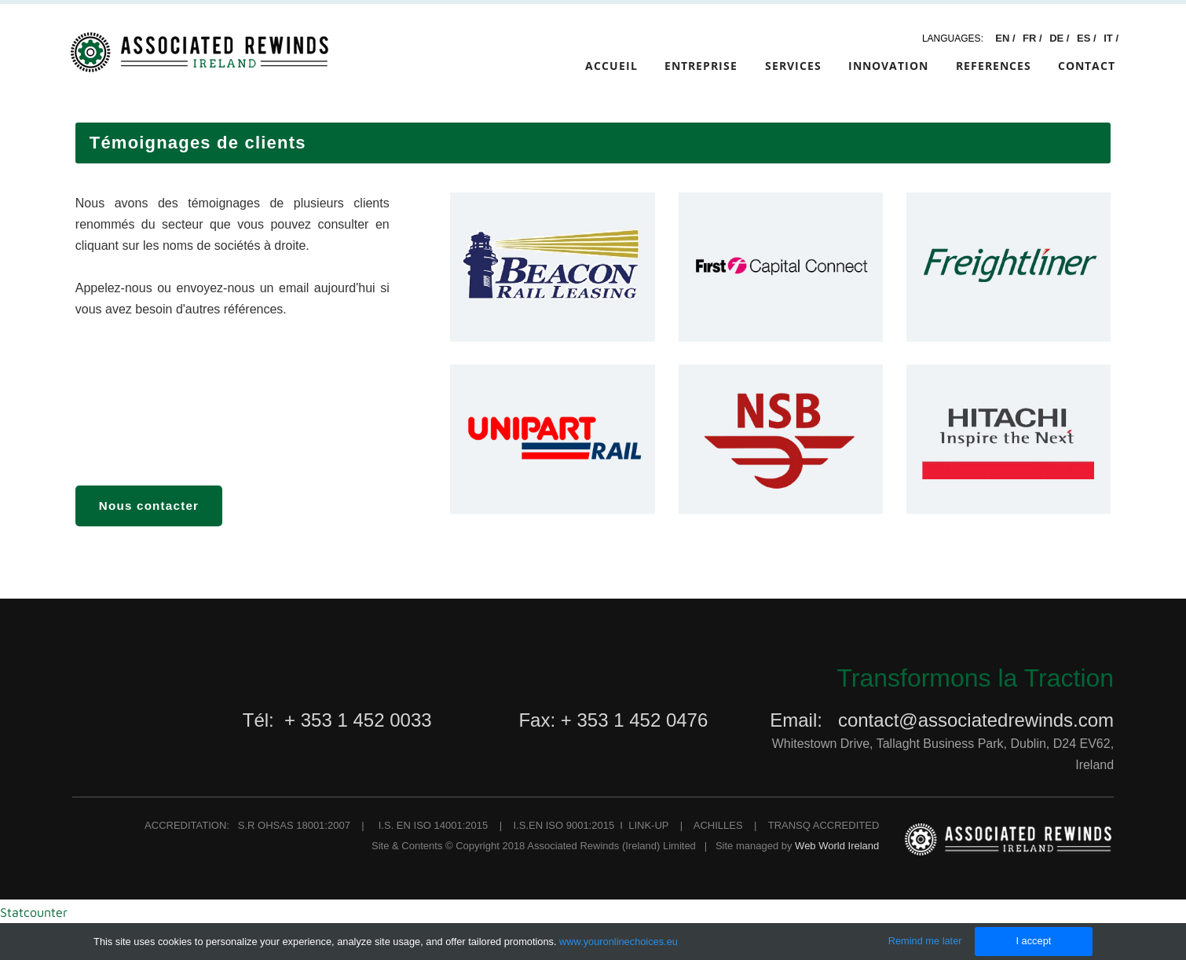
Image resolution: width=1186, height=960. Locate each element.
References (993, 65)
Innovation (888, 65)
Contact (1086, 65)
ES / (1088, 38)
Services (793, 65)
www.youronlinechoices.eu (618, 941)
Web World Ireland (837, 846)
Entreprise (701, 65)
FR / (1034, 38)
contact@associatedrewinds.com (976, 720)
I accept (1033, 941)
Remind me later (925, 941)
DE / (1060, 38)
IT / (1111, 38)
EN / (1005, 38)
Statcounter (34, 912)
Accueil (611, 65)
